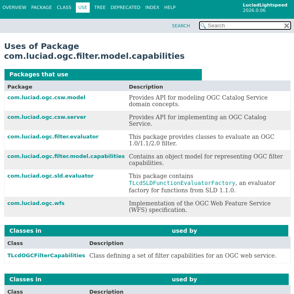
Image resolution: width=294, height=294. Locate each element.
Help (170, 7)
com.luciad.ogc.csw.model (46, 97)
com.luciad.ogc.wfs (35, 203)
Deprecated (125, 7)
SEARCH (181, 26)
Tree (100, 7)
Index (152, 7)
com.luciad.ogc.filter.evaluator (53, 137)
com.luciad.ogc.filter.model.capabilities (133, 74)
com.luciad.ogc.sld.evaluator (50, 176)
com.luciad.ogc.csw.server (46, 117)
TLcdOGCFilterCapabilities (46, 255)
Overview (14, 7)
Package (41, 7)
